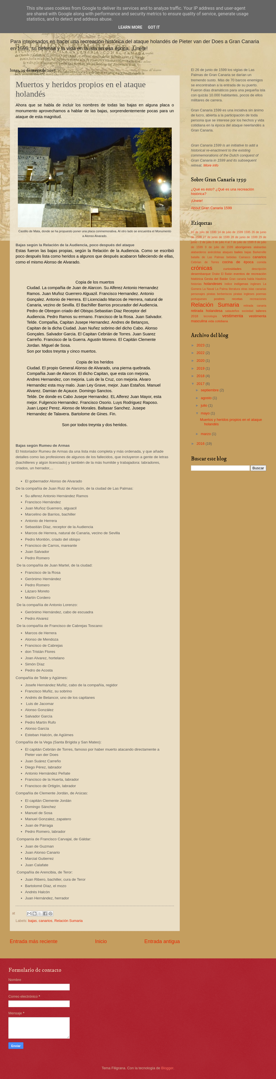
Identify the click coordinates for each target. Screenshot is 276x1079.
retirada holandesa (206, 311)
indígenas (241, 283)
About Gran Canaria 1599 (211, 208)
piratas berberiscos (219, 294)
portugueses (199, 299)
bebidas (231, 257)
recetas (237, 299)
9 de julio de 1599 (219, 247)
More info (210, 165)
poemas (261, 294)
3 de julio (218, 242)
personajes (198, 294)
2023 (201, 345)
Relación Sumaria (68, 921)
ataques (227, 252)
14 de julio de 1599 (230, 232)
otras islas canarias (253, 288)
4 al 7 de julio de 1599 (239, 242)
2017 (201, 384)
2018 (201, 376)
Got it (154, 27)
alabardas (260, 247)
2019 (201, 368)
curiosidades (232, 268)
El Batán (227, 273)
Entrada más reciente (33, 941)
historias (196, 283)
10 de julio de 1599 (203, 232)
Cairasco (244, 257)
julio (204, 405)
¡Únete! (197, 201)
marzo (206, 434)
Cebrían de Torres (205, 262)
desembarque (201, 273)
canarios (45, 921)
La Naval (208, 288)
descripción (259, 268)
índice (228, 283)
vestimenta (232, 315)
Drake (216, 273)
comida (261, 262)
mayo (205, 413)
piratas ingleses (244, 294)
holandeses (213, 284)
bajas (32, 921)
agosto (206, 398)
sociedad (247, 311)
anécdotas (214, 252)
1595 (247, 232)
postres (219, 299)
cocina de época (237, 262)
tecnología (210, 316)
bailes (238, 252)
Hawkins (260, 278)
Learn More (130, 27)
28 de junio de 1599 (244, 237)
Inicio (101, 941)
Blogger (167, 1068)
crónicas (201, 268)
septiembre (210, 390)
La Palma (221, 288)
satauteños (232, 311)
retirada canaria (254, 305)
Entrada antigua (162, 941)
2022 (201, 353)
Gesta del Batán (216, 278)
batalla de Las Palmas (207, 257)
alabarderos (198, 252)
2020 (201, 360)
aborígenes (243, 247)
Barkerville (259, 252)
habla (250, 278)
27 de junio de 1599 (216, 237)
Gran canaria (237, 278)
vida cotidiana (218, 321)
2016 (201, 443)
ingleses (255, 283)
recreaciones (258, 299)
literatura (234, 288)
